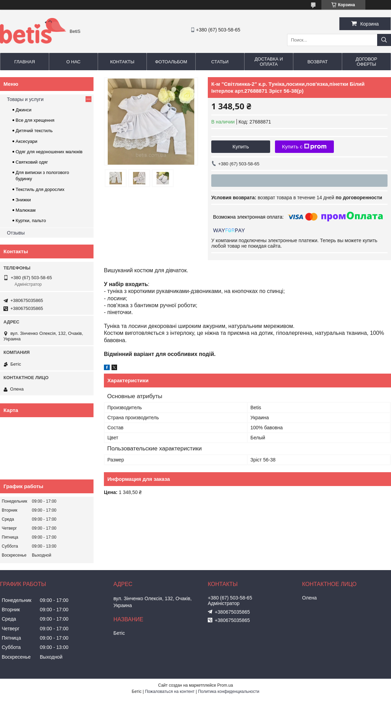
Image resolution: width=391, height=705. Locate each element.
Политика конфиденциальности (228, 691)
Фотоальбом (171, 61)
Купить (240, 146)
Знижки (23, 199)
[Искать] (384, 40)
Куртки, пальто (31, 220)
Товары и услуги (25, 99)
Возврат (318, 61)
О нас (73, 61)
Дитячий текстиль (34, 130)
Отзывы (16, 233)
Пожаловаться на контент (169, 691)
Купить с (304, 147)
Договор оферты (366, 61)
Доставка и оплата (269, 61)
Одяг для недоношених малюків (49, 151)
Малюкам (26, 210)
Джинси (24, 109)
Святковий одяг (32, 162)
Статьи (220, 61)
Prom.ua (225, 685)
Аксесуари (26, 141)
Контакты (122, 61)
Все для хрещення (35, 120)
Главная (24, 61)
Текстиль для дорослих (40, 189)
